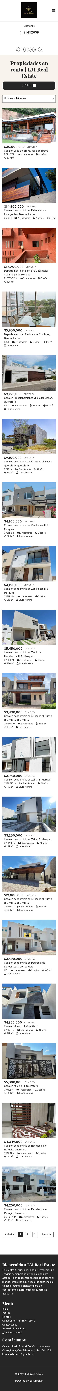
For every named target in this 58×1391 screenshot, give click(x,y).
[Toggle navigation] (53, 11)
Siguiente (46, 1234)
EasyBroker (36, 1381)
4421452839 (29, 33)
